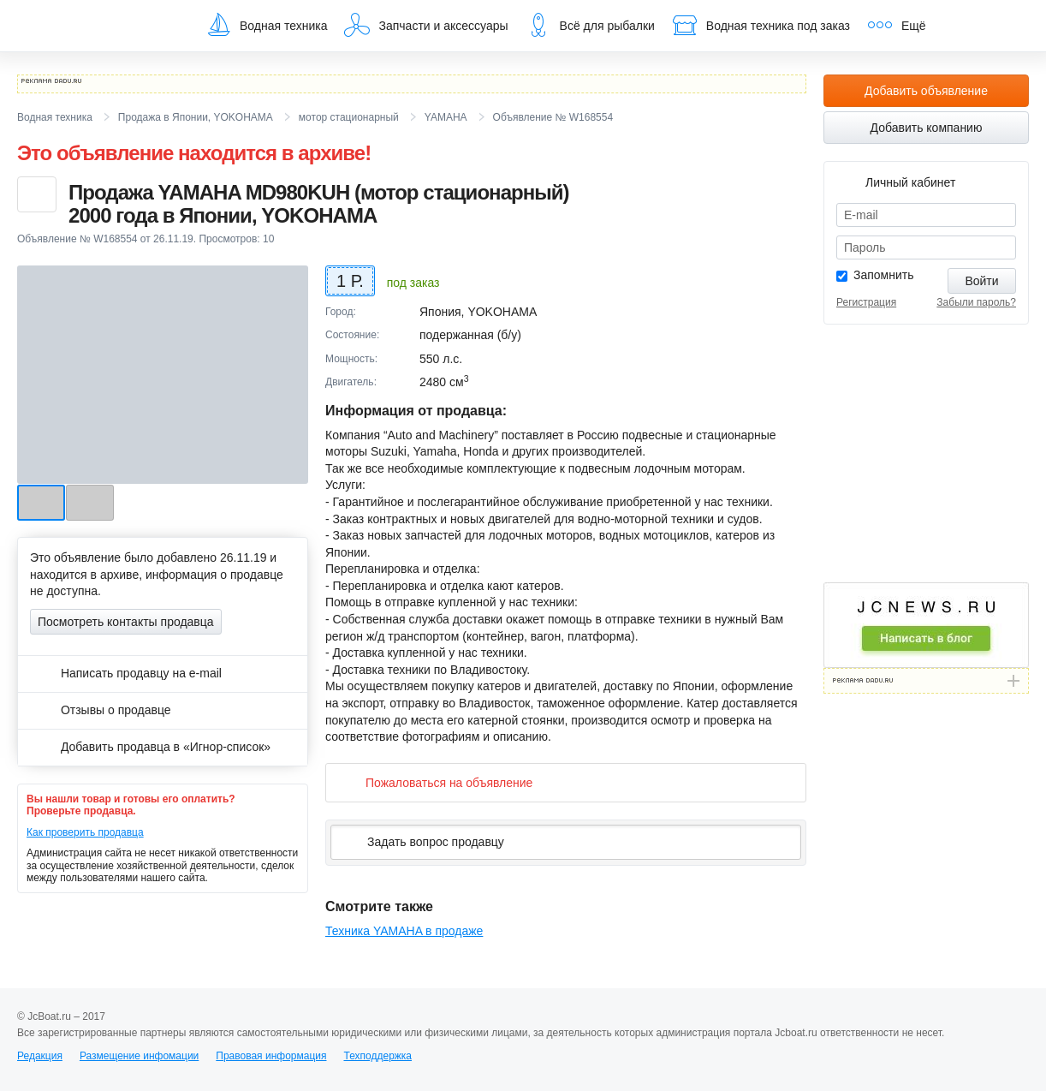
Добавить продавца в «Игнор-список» (150, 746)
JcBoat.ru (99, 25)
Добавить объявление (926, 91)
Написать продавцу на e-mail (126, 673)
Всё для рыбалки (590, 25)
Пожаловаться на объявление (435, 782)
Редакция (39, 1056)
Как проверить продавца (85, 832)
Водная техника (266, 25)
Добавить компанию (927, 127)
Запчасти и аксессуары (426, 25)
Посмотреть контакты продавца (126, 622)
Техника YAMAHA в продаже (404, 931)
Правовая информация (271, 1056)
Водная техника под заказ (761, 25)
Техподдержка (377, 1056)
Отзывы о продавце (100, 710)
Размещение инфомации (139, 1056)
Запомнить (883, 275)
